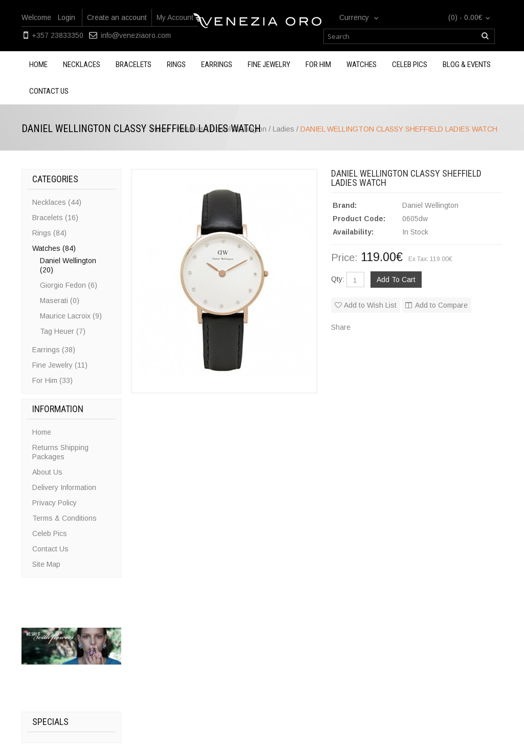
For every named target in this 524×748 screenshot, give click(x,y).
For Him (318, 64)
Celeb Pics (409, 64)
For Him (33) (52, 380)
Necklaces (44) (56, 202)
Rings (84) (49, 233)
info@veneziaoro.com (136, 35)
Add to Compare (441, 305)
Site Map (46, 564)
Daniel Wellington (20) (68, 265)
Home (38, 64)
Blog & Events (467, 64)
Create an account (117, 17)
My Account (175, 17)
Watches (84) (54, 248)
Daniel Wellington (430, 205)
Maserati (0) (59, 300)
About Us (47, 472)
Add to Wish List (370, 305)
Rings (176, 64)
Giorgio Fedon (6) (68, 285)
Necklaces (81, 64)
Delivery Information (64, 487)
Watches (361, 64)
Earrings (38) (53, 350)
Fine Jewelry (269, 64)
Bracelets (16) (55, 217)
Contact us (49, 91)
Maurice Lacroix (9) (71, 316)
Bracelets (133, 64)
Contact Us (50, 549)
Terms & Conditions (64, 518)
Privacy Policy (54, 503)
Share (341, 327)
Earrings (216, 64)
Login (66, 17)
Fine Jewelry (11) (60, 365)
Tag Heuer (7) (62, 331)
